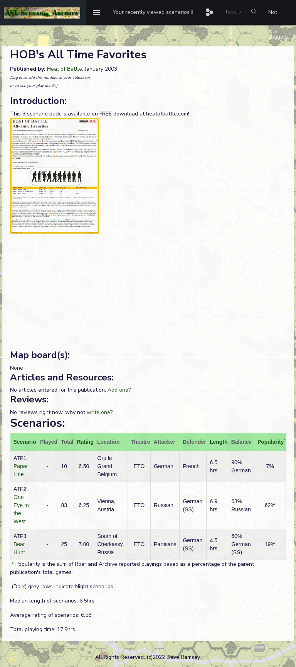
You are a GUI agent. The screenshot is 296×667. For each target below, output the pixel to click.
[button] (153, 12)
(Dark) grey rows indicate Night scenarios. (62, 586)
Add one (118, 390)
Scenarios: (37, 423)
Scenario (24, 442)
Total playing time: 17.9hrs (42, 629)
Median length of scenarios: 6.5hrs (52, 600)
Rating (85, 442)
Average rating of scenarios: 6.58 (50, 615)
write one (98, 412)
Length (219, 442)
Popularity (270, 442)
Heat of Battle (64, 69)
